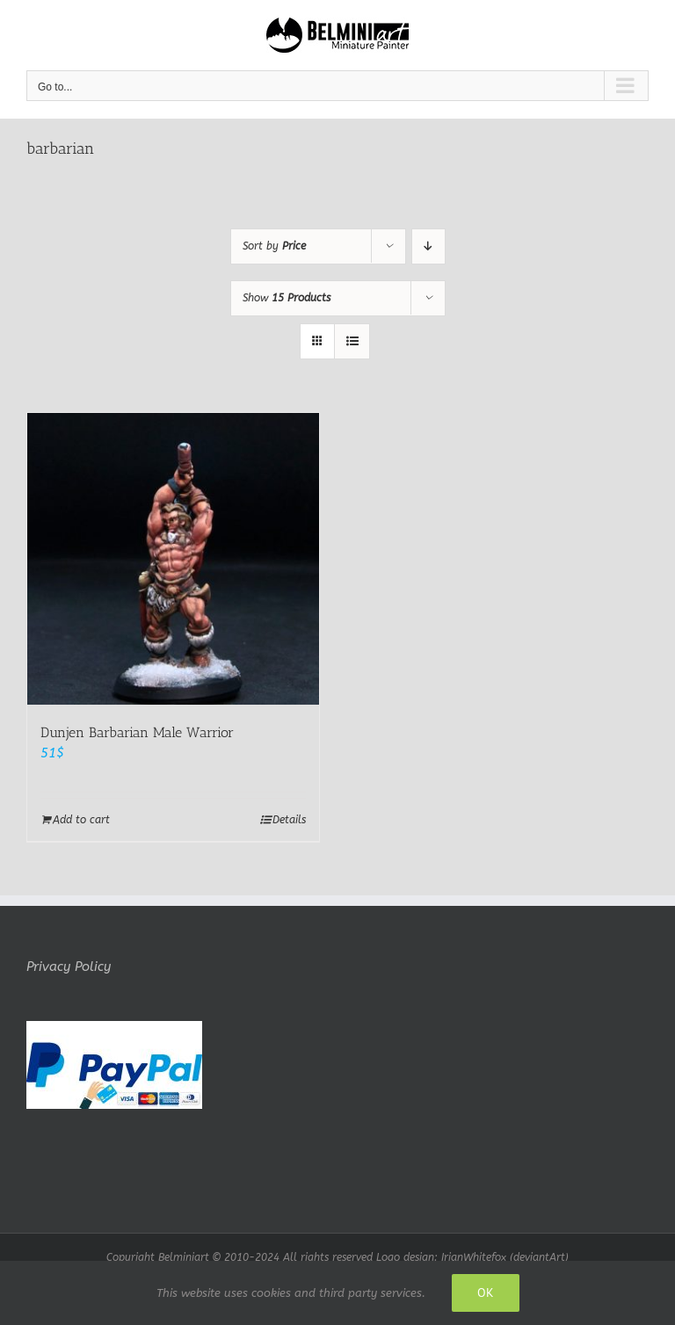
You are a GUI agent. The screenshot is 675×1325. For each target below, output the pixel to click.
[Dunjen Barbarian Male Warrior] (173, 559)
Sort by (274, 246)
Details (289, 820)
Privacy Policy (68, 966)
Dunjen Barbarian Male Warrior (137, 732)
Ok (485, 1292)
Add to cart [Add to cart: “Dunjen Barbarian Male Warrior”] (81, 820)
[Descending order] (428, 246)
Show (286, 298)
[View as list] (352, 341)
